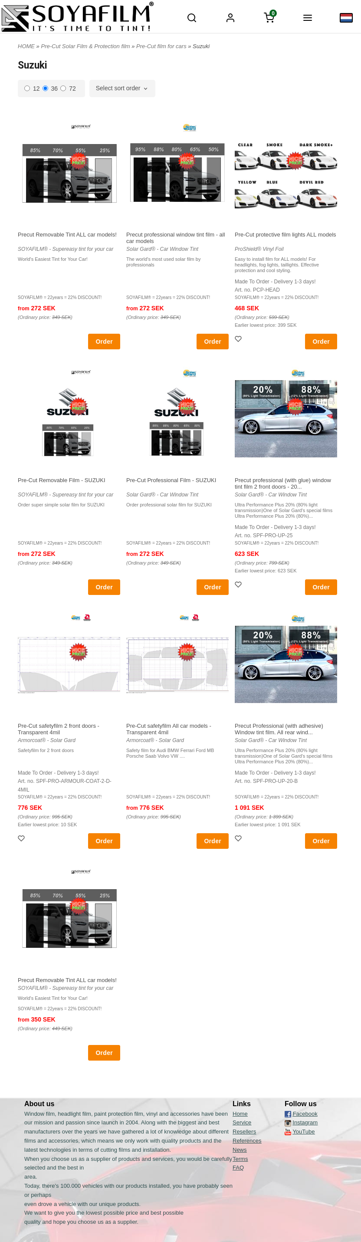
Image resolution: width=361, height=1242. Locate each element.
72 (68, 88)
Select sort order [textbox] (118, 88)
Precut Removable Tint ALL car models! (67, 234)
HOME (26, 46)
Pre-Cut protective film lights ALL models (285, 234)
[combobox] (122, 88)
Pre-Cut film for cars (162, 46)
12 (32, 88)
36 (50, 88)
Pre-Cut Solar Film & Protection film (86, 46)
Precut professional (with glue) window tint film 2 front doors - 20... (283, 483)
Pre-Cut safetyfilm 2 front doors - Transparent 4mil (58, 729)
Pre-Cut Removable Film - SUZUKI (61, 480)
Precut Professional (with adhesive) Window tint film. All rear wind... (279, 729)
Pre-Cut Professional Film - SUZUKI (171, 480)
